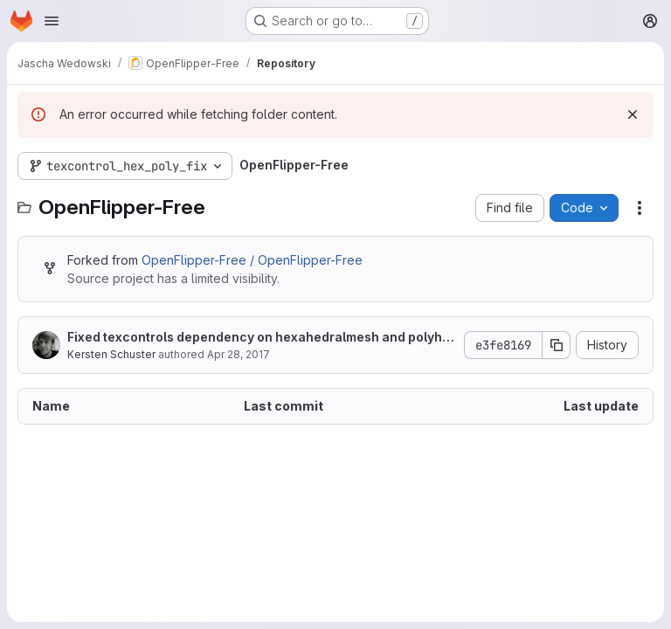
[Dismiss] (632, 114)
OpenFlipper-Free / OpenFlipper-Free (252, 259)
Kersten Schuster (111, 354)
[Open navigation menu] (52, 21)
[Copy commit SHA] (557, 345)
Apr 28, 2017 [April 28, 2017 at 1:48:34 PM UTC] (238, 354)
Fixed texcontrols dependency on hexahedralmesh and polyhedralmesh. (258, 337)
